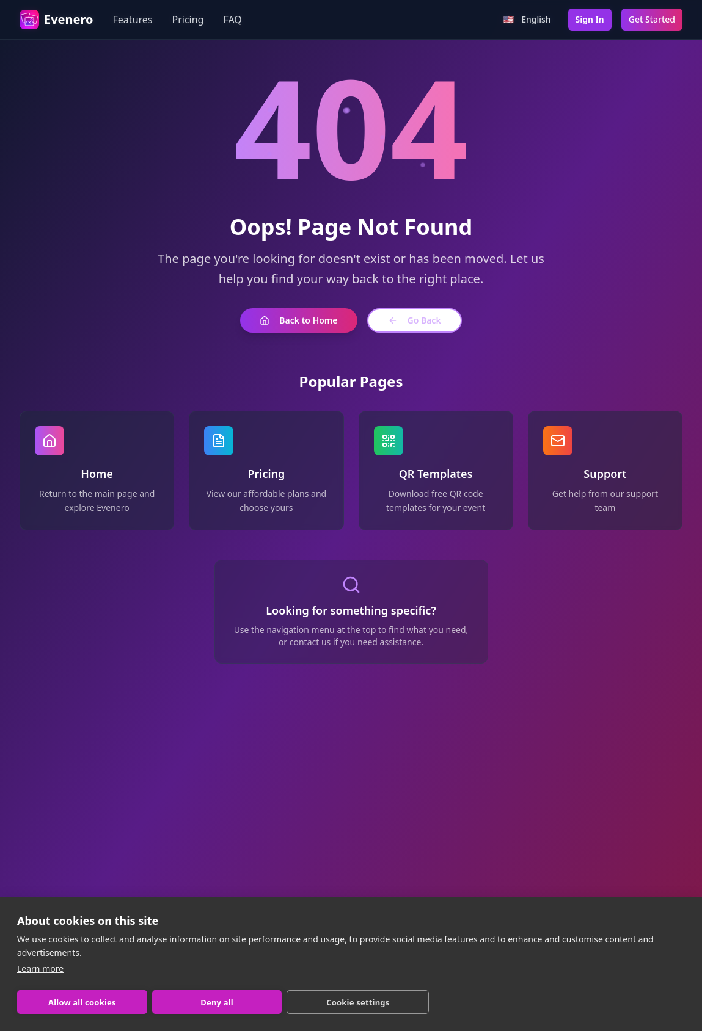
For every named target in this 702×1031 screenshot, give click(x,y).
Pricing (188, 19)
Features (133, 19)
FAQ (232, 19)
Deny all (216, 1002)
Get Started (652, 19)
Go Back (414, 320)
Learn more (40, 968)
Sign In (590, 19)
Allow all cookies (82, 1002)
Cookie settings (357, 1002)
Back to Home (298, 320)
